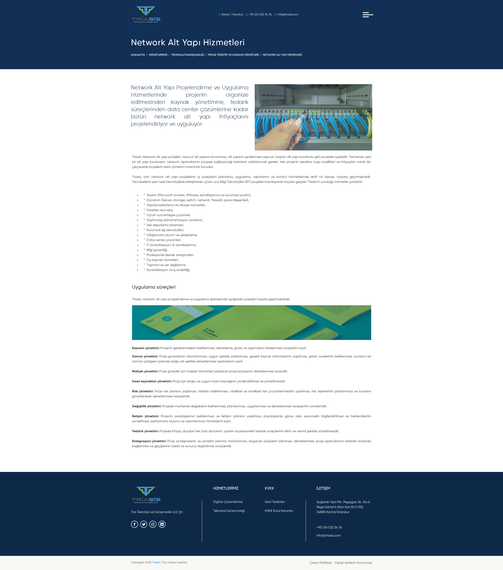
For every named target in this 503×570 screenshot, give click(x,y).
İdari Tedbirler (275, 502)
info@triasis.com (286, 14)
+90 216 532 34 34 (258, 14)
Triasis (156, 562)
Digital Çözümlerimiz (228, 502)
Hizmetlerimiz (158, 55)
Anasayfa (138, 55)
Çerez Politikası (321, 563)
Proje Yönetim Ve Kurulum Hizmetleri (233, 55)
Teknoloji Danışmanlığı (187, 55)
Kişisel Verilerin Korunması (353, 563)
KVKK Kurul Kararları (279, 510)
